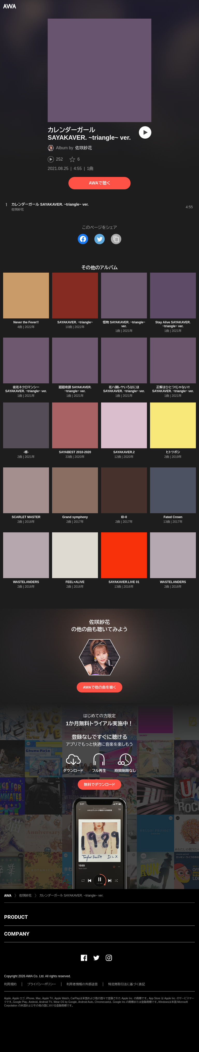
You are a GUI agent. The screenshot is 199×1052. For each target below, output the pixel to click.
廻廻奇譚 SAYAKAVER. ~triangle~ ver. (75, 389)
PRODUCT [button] (16, 917)
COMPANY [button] (16, 934)
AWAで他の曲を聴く (99, 687)
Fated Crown (173, 517)
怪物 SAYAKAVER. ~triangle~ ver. (124, 324)
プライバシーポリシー (41, 984)
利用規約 (10, 984)
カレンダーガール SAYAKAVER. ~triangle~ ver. (71, 895)
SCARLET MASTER (26, 517)
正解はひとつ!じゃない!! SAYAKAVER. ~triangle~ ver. (173, 389)
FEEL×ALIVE (75, 582)
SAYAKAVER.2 (123, 452)
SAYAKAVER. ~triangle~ (75, 322)
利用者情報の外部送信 (82, 984)
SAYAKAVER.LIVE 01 (124, 582)
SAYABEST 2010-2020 (75, 452)
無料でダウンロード (99, 784)
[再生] (145, 132)
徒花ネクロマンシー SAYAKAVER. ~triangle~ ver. (26, 389)
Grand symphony (75, 517)
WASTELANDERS (26, 582)
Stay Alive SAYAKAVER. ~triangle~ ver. (173, 324)
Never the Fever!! (26, 322)
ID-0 (124, 517)
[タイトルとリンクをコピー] (116, 239)
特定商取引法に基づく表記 (126, 984)
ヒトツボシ (173, 452)
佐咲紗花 (83, 148)
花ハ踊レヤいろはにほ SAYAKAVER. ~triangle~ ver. (124, 389)
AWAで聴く (99, 183)
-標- (26, 452)
